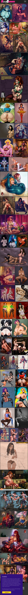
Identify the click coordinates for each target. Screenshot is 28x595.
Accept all (6, 592)
